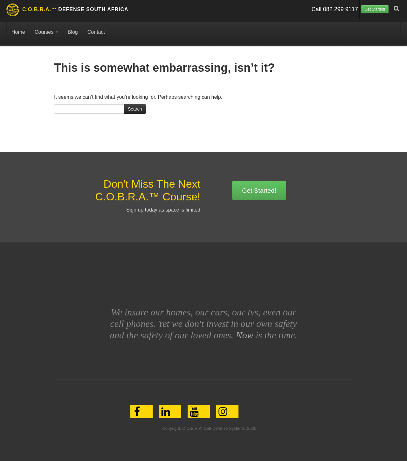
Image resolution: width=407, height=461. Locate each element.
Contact (96, 32)
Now (244, 335)
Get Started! (375, 9)
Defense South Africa (75, 9)
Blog (73, 32)
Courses (46, 32)
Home (18, 32)
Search (135, 109)
